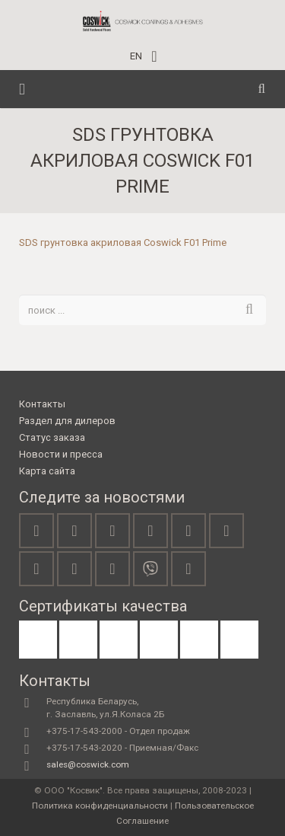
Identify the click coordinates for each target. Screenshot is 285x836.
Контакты (42, 404)
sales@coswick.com (87, 764)
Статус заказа (52, 437)
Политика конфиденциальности (100, 805)
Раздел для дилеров (67, 420)
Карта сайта (47, 471)
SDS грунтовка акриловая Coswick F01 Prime (122, 242)
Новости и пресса (61, 454)
